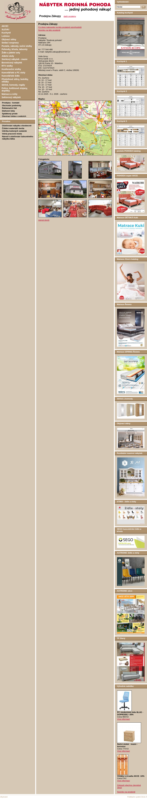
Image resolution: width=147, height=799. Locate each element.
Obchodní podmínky (11, 105)
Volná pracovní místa (12, 134)
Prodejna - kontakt (10, 103)
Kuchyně (6, 32)
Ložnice (6, 36)
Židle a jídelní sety (11, 52)
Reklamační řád (9, 108)
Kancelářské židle (11, 76)
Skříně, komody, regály (13, 85)
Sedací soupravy (10, 42)
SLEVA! (5, 29)
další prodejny (70, 16)
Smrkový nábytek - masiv (14, 59)
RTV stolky (7, 66)
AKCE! (5, 26)
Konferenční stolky (11, 69)
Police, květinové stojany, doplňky (15, 89)
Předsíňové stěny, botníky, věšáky (15, 80)
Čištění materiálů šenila (13, 128)
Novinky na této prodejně (49, 30)
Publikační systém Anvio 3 (137, 797)
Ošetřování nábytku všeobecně (16, 125)
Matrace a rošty (9, 94)
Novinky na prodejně (126, 792)
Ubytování (4, 797)
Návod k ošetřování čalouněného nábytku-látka (17, 137)
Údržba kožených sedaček (14, 131)
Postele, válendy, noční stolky (17, 46)
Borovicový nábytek (12, 62)
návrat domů (43, 220)
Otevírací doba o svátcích (14, 116)
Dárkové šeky (8, 111)
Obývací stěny (9, 39)
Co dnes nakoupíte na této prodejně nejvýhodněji (60, 27)
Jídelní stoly (8, 56)
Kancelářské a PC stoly (13, 72)
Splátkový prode (9, 113)
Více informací (123, 719)
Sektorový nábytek (11, 97)
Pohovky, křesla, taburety (15, 49)
